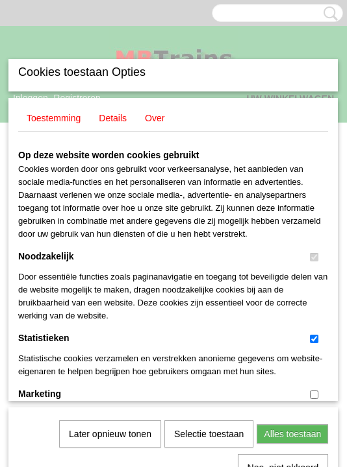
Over (154, 107)
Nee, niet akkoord (283, 313)
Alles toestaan (292, 279)
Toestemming (54, 107)
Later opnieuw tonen (110, 279)
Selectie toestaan (209, 279)
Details (113, 107)
